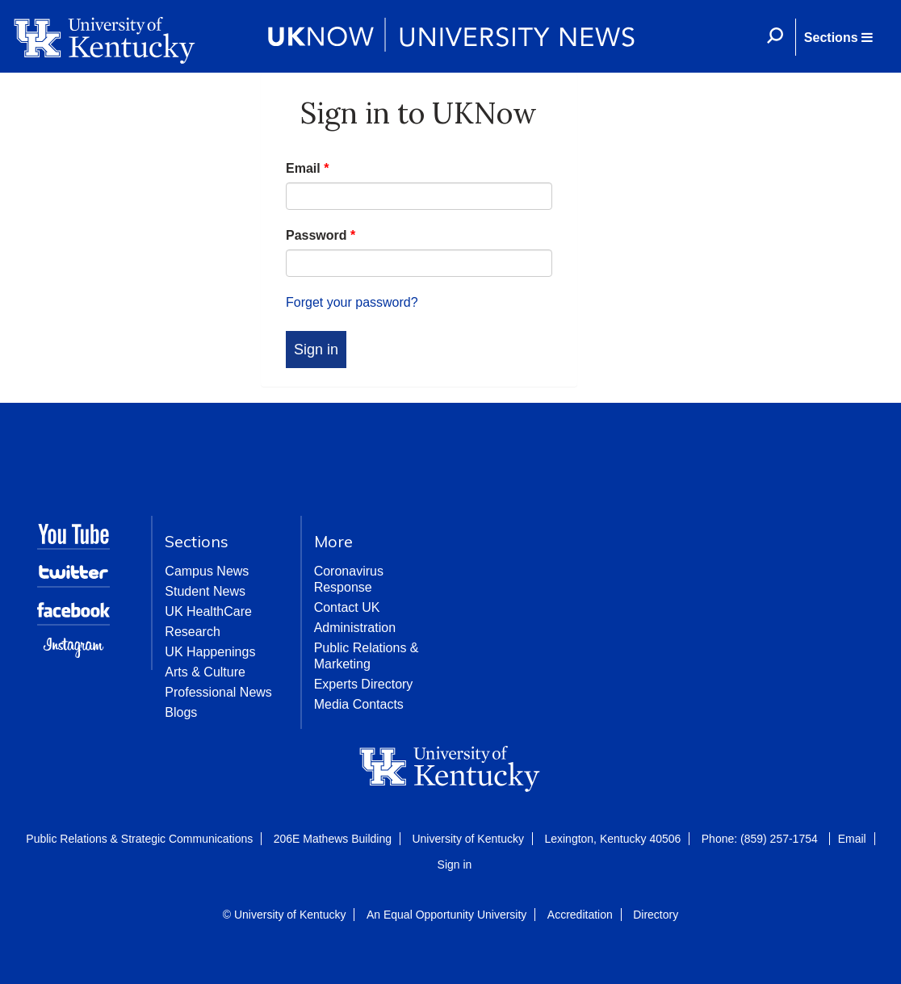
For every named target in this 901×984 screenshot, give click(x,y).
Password (320, 235)
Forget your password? (352, 302)
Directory (655, 914)
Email (307, 168)
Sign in (455, 864)
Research (192, 632)
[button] (838, 37)
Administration (355, 627)
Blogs (181, 712)
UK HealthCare (208, 611)
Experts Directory (363, 684)
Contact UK (347, 607)
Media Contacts (359, 704)
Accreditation (580, 914)
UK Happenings (210, 652)
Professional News (218, 692)
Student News (205, 591)
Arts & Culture (205, 672)
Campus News (207, 571)
